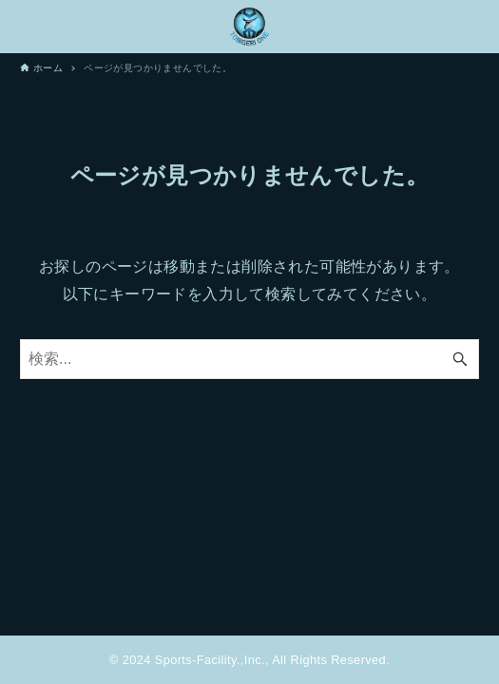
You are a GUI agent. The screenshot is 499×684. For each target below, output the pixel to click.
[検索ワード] (249, 359)
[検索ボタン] (460, 359)
